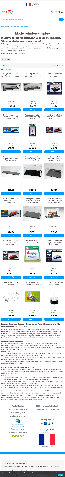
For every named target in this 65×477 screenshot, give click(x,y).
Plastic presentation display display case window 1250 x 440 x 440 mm (10, 74)
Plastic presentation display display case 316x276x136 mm (54, 158)
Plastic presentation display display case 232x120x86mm (32, 200)
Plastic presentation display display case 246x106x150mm (54, 200)
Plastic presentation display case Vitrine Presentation (54, 116)
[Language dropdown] (61, 12)
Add (11, 110)
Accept (60, 475)
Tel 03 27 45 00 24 (18, 427)
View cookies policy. (52, 475)
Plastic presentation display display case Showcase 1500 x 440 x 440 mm (32, 74)
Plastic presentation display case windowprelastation (10, 242)
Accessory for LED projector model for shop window (32, 284)
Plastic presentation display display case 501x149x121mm (11, 158)
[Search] (32, 19)
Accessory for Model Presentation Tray (32, 241)
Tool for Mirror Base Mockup (10, 283)
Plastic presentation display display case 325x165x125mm (32, 158)
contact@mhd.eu (18, 425)
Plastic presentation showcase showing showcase (54, 74)
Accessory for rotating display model (54, 283)
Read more (6, 59)
